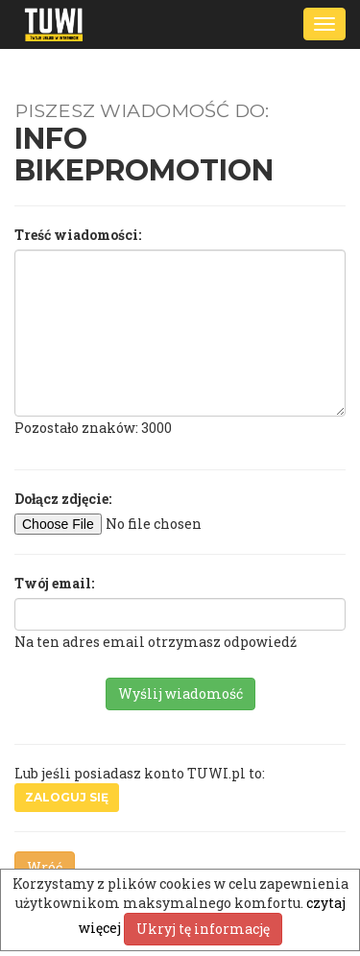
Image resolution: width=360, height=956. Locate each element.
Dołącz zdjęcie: (62, 499)
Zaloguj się (66, 797)
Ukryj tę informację (203, 929)
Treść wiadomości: (77, 235)
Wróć (44, 867)
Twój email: (54, 583)
